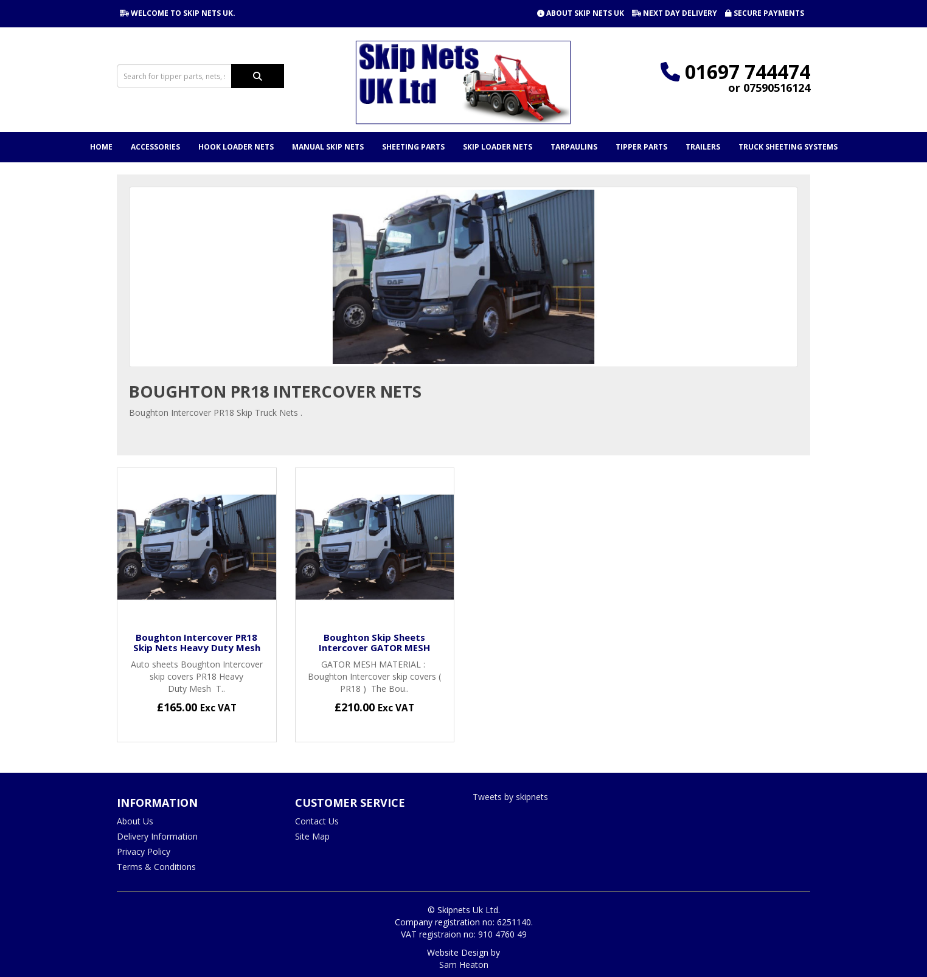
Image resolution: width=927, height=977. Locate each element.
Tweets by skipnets (510, 797)
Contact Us (317, 821)
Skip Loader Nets (497, 147)
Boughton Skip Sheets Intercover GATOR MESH (374, 642)
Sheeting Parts (413, 147)
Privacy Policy (143, 851)
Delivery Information (157, 836)
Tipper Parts (641, 147)
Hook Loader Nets (236, 147)
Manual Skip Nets (328, 147)
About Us (135, 821)
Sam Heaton (463, 964)
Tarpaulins (573, 147)
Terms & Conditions (156, 866)
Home (101, 147)
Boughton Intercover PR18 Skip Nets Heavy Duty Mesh (196, 642)
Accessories (155, 147)
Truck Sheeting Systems (788, 147)
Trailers (703, 147)
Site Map (312, 836)
